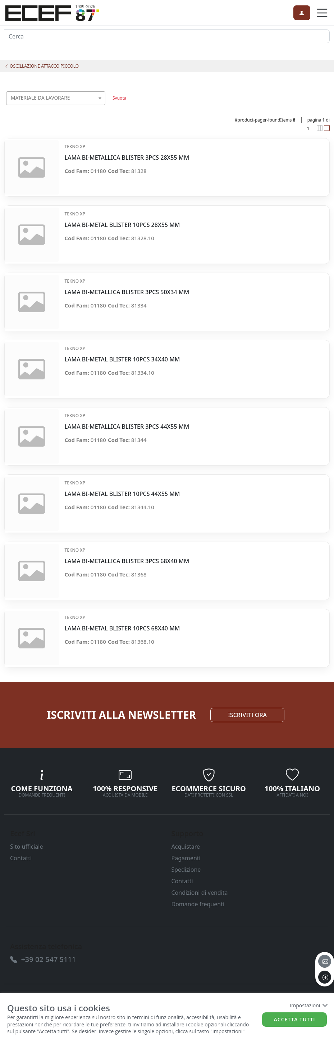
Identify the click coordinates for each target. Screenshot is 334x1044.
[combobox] (55, 98)
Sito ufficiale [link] (26, 847)
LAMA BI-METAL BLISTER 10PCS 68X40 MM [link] (122, 628)
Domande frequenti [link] (198, 904)
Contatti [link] (21, 858)
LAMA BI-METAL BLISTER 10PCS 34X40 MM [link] (122, 359)
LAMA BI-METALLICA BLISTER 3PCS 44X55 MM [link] (126, 426)
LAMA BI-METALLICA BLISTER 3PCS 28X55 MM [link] (126, 157)
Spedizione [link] (186, 870)
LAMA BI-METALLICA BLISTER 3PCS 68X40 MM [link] (126, 561)
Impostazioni (308, 1005)
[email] (324, 961)
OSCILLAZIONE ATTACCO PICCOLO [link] (41, 66)
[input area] (167, 36)
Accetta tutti (294, 1019)
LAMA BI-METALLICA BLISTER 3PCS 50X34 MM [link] (126, 292)
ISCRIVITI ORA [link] (247, 715)
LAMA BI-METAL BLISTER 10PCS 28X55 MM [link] (122, 225)
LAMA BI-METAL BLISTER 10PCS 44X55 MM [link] (122, 494)
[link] (52, 12)
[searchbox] (101, 107)
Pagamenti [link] (186, 858)
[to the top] (324, 977)
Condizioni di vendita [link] (199, 893)
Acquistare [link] (185, 847)
